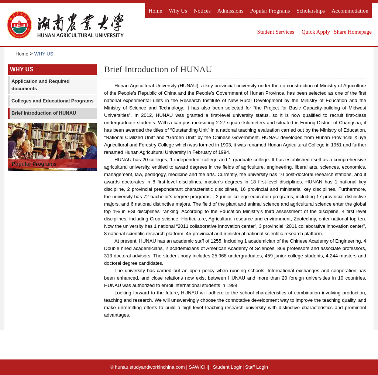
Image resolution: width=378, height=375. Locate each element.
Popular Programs (270, 11)
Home (155, 11)
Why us (178, 11)
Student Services (275, 32)
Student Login (228, 367)
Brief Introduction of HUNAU (43, 113)
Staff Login (256, 367)
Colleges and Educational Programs (52, 101)
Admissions (230, 11)
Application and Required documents (40, 84)
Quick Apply (316, 32)
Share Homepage (353, 32)
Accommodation (349, 11)
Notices (202, 11)
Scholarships (310, 11)
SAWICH (198, 367)
